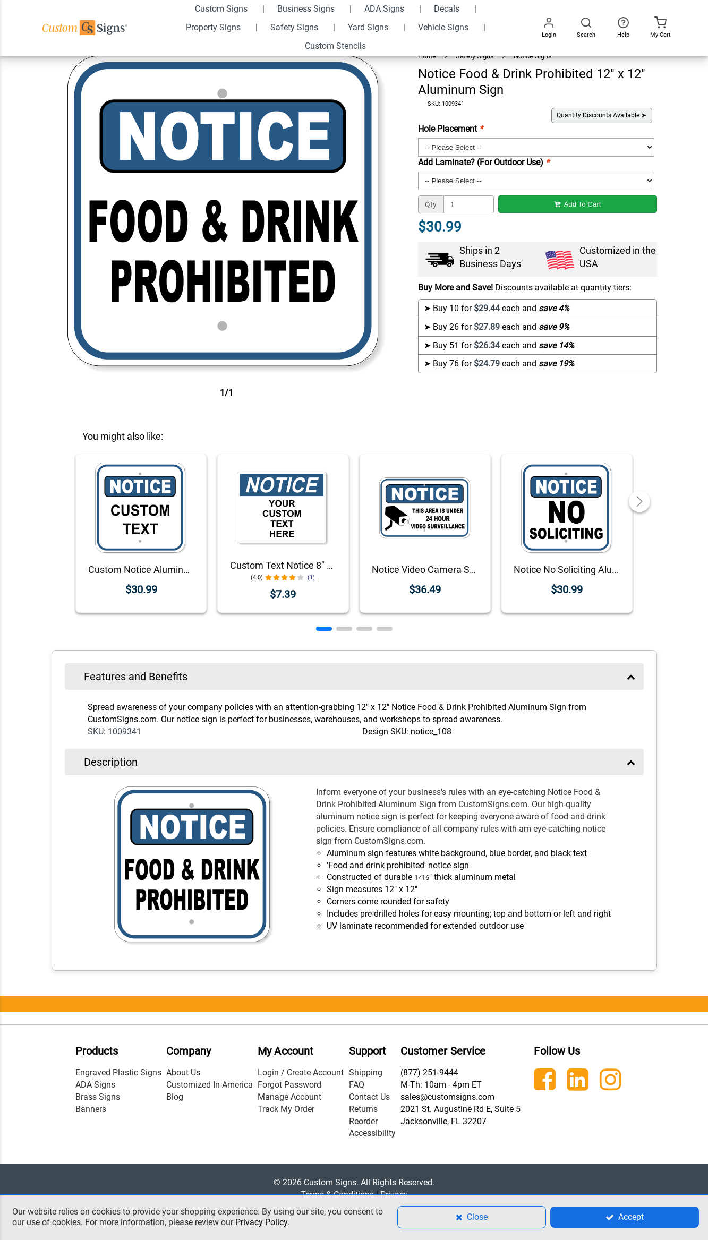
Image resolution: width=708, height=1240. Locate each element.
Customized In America (209, 1085)
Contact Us (369, 1097)
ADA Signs (95, 1085)
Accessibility (372, 1133)
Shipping (365, 1072)
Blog (174, 1097)
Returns (363, 1109)
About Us (183, 1072)
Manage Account (289, 1097)
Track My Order (286, 1109)
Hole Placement (450, 129)
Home (427, 56)
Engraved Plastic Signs (118, 1072)
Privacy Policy (261, 1222)
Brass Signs (97, 1097)
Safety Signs (475, 56)
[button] (324, 629)
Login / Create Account (301, 1072)
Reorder (363, 1121)
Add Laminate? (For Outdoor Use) (483, 162)
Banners (90, 1109)
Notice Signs (533, 56)
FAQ (356, 1085)
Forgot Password (289, 1085)
